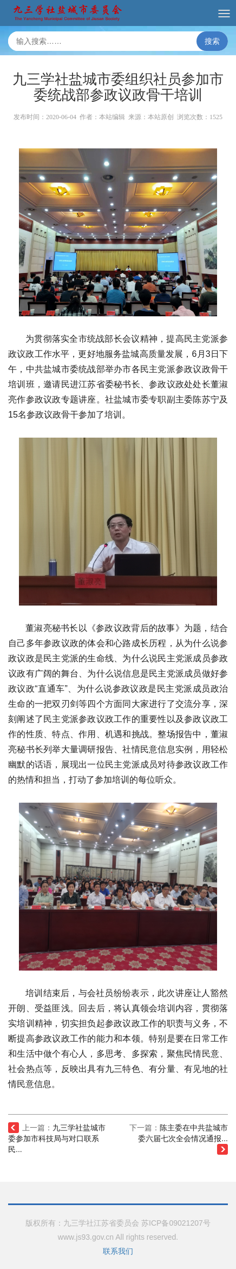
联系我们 (118, 1251)
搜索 (212, 41)
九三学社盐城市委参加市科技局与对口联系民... (57, 1138)
